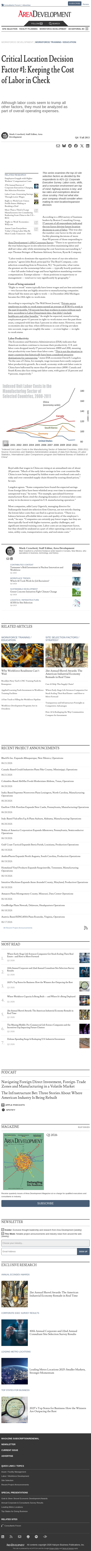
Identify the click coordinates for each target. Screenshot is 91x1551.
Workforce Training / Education (55, 42)
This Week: (41, 1235)
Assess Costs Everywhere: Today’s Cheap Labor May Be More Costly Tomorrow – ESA (18, 231)
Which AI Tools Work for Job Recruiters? (29, 581)
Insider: (43, 1230)
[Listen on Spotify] (45, 1110)
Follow (37, 23)
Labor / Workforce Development (15, 1476)
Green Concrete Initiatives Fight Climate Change (33, 591)
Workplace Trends (20, 578)
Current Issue (9, 1450)
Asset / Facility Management (13, 1472)
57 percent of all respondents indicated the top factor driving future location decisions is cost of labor (62, 226)
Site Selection (7, 1480)
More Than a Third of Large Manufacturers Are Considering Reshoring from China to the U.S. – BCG (20, 214)
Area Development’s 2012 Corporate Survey (31, 242)
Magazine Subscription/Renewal (20, 1438)
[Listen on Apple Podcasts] (45, 1105)
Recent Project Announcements (15, 1485)
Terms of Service (68, 1548)
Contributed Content (21, 565)
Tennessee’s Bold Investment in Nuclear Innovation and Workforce (36, 569)
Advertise (26, 5)
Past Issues (84, 1127)
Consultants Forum (12, 5)
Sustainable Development (24, 589)
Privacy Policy (54, 1548)
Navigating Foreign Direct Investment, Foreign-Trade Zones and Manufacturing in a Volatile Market (43, 1084)
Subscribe (74, 3)
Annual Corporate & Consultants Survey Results (22, 1503)
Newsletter (8, 1444)
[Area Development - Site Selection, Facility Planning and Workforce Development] (45, 14)
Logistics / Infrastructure (24, 600)
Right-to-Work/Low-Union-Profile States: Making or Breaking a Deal (17, 203)
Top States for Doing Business (14, 1511)
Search (54, 23)
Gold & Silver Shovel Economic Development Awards (24, 1498)
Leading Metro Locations (12, 1507)
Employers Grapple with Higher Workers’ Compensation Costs (18, 179)
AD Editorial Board (78, 29)
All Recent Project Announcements (17, 928)
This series (48, 173)
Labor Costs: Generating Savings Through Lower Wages (19, 195)
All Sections (86, 29)
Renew (86, 4)
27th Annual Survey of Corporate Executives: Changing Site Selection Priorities (19, 188)
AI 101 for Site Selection (21, 602)
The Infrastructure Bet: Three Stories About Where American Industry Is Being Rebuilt (41, 1095)
